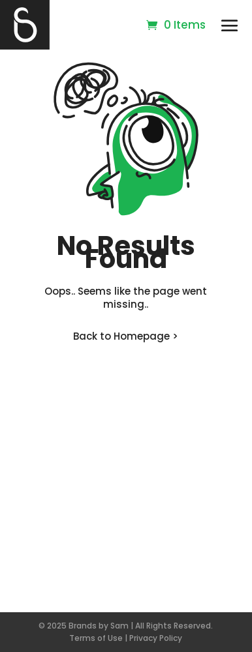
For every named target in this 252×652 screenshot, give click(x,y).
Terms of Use (96, 638)
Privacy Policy (155, 638)
